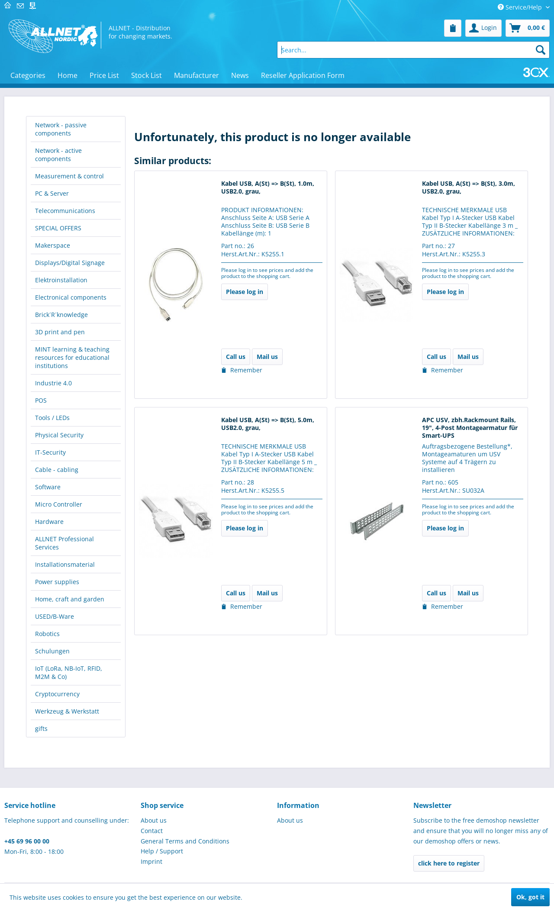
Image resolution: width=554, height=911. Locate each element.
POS (41, 400)
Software (48, 487)
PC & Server (52, 193)
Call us (235, 356)
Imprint (151, 861)
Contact (152, 831)
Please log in (244, 292)
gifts (41, 728)
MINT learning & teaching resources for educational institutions (72, 357)
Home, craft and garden (69, 599)
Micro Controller (58, 504)
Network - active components (58, 154)
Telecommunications (65, 211)
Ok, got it (530, 897)
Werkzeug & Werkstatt (67, 711)
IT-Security (50, 452)
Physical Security (59, 435)
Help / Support (162, 851)
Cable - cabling (56, 469)
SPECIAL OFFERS (58, 228)
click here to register (449, 863)
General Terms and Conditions (185, 841)
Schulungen (52, 651)
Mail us (267, 356)
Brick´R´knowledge (61, 314)
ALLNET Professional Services (64, 543)
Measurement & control (69, 176)
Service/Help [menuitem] (521, 7)
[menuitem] (452, 28)
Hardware (49, 521)
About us (154, 820)
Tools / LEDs (52, 418)
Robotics (47, 634)
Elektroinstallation (61, 280)
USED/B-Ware (54, 616)
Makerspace (52, 245)
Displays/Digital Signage (70, 262)
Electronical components (70, 297)
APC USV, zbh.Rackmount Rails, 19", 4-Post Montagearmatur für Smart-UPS (470, 427)
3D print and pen (60, 332)
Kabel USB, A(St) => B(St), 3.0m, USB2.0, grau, (468, 187)
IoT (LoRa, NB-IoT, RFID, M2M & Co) (68, 672)
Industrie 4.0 (53, 383)
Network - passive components (61, 129)
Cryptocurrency (57, 694)
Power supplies (57, 582)
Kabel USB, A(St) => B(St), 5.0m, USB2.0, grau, (267, 424)
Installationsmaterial (65, 564)
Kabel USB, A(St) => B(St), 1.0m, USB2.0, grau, (267, 187)
